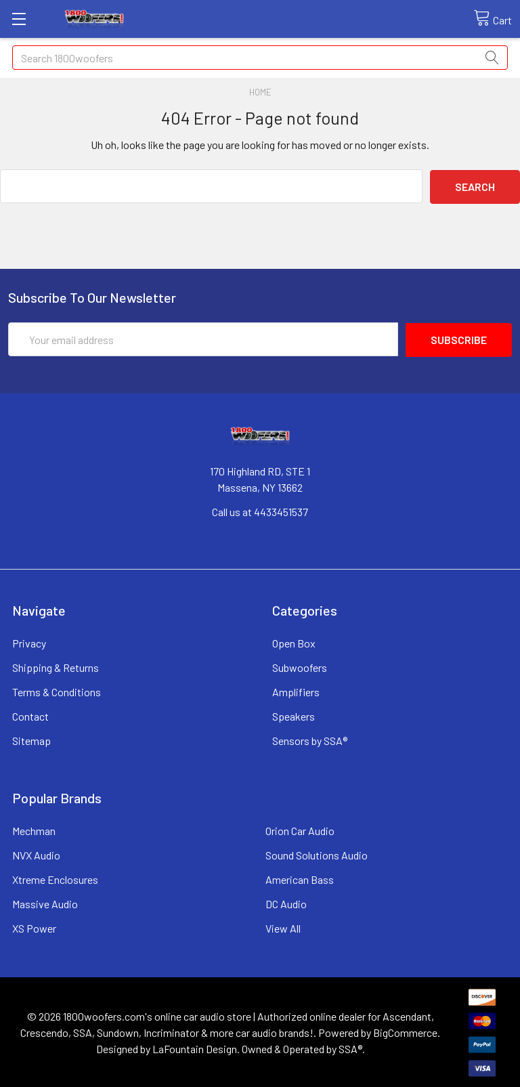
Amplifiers (296, 690)
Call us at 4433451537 (260, 510)
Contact (30, 714)
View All (283, 926)
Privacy (29, 641)
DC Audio (286, 902)
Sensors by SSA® (309, 739)
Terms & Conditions (56, 690)
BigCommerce (405, 1031)
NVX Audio (36, 853)
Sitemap (31, 739)
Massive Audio (45, 902)
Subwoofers (299, 666)
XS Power (34, 926)
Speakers (293, 714)
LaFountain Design (194, 1047)
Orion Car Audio (299, 829)
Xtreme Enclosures (55, 878)
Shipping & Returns (55, 666)
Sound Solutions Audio (316, 853)
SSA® (350, 1047)
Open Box (294, 641)
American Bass (299, 878)
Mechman (34, 829)
